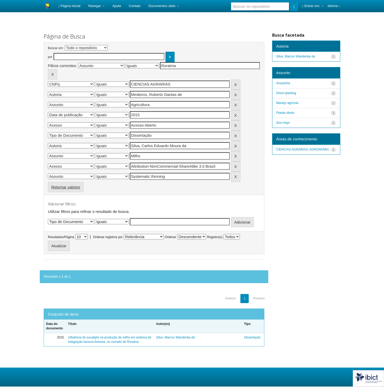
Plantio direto (285, 113)
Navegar (96, 6)
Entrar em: (313, 6)
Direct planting (286, 93)
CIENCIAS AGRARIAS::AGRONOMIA (302, 149)
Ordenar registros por (108, 237)
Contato (135, 6)
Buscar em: (56, 48)
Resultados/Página (61, 237)
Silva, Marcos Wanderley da (175, 337)
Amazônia (283, 83)
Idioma (334, 6)
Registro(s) (214, 237)
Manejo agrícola (287, 103)
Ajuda (116, 6)
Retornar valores (65, 187)
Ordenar (170, 237)
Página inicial (69, 6)
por (50, 57)
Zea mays (283, 123)
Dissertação (252, 337)
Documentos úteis (164, 6)
